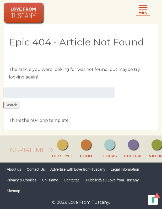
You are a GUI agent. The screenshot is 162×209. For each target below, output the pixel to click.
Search (11, 105)
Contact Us (36, 169)
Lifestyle (62, 148)
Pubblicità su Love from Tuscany (112, 180)
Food (86, 148)
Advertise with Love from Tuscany (77, 169)
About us (14, 169)
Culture (133, 148)
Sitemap (13, 191)
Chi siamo (50, 180)
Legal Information (125, 169)
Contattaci (72, 180)
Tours (109, 148)
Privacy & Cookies (22, 180)
